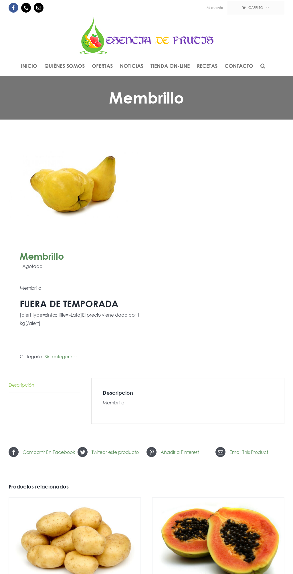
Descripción (21, 385)
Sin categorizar (61, 356)
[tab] (44, 385)
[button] (262, 66)
